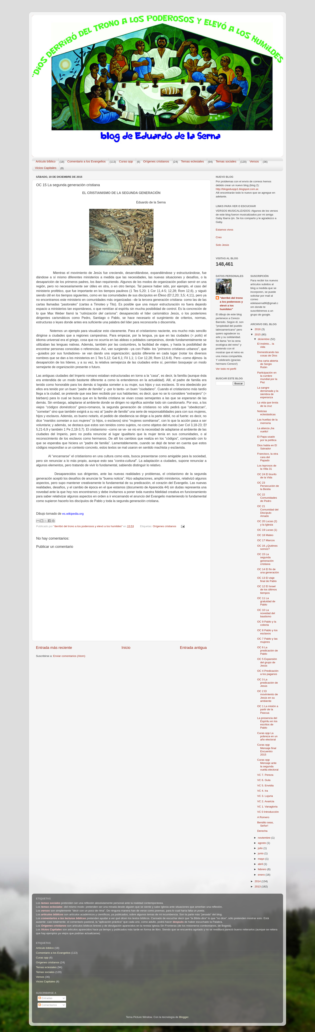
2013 (258, 886)
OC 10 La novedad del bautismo (266, 613)
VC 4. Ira (262, 790)
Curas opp (126, 161)
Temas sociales (226, 161)
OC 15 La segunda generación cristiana (265, 559)
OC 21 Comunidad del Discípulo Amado (267, 511)
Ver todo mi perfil (226, 368)
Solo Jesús (222, 244)
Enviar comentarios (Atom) (69, 655)
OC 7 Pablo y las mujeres (267, 640)
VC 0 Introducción (268, 811)
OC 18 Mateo (265, 535)
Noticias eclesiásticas (266, 413)
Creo (219, 237)
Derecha (262, 830)
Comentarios (47, 1004)
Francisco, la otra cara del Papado (267, 457)
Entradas (45, 998)
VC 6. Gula (263, 780)
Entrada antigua (193, 647)
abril (261, 864)
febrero (262, 869)
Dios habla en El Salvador (267, 447)
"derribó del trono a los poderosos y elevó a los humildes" (231, 303)
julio (261, 848)
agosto (262, 842)
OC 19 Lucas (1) (267, 529)
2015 (258, 334)
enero (262, 874)
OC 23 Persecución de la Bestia (268, 486)
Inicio (126, 647)
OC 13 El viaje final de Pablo (267, 579)
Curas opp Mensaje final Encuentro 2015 (266, 749)
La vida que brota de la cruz (267, 404)
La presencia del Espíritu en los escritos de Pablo (267, 723)
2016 (258, 329)
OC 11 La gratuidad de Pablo (266, 601)
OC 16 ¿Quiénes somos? (267, 547)
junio (261, 853)
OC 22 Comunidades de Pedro (267, 497)
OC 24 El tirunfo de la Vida (266, 476)
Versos (254, 161)
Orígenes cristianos (156, 161)
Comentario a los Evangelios (86, 161)
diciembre (264, 339)
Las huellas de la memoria (267, 421)
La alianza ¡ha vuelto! (265, 430)
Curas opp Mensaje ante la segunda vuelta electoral (267, 764)
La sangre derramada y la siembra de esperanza (267, 392)
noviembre (264, 837)
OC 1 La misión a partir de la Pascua (267, 709)
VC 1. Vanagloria (267, 806)
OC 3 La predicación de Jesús (267, 682)
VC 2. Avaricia (265, 801)
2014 (258, 881)
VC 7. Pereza (265, 774)
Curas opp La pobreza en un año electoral (267, 736)
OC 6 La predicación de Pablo (267, 650)
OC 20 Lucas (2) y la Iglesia (267, 523)
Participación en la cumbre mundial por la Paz (267, 377)
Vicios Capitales (45, 167)
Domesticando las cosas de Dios (268, 354)
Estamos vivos (224, 229)
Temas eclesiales (192, 161)
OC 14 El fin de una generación (268, 571)
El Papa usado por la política (266, 438)
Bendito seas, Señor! (265, 824)
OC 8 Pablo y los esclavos (267, 632)
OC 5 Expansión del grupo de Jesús (267, 662)
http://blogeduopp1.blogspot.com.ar (237, 189)
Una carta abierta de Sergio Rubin (267, 364)
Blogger (183, 1017)
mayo (261, 858)
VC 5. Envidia (265, 785)
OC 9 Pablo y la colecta (266, 623)
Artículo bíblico (45, 161)
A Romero (263, 817)
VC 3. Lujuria (265, 795)
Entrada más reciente (54, 647)
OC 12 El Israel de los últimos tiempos (267, 589)
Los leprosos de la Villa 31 (266, 467)
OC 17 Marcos (266, 540)
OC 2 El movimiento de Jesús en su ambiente (267, 696)
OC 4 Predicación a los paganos (267, 672)
